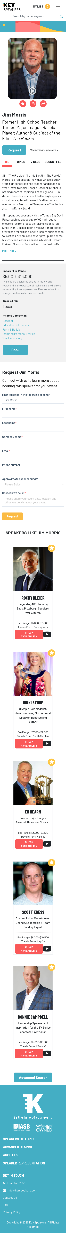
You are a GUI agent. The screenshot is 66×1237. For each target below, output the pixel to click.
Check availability (29, 634)
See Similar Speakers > (44, 150)
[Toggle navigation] (58, 6)
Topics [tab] (20, 161)
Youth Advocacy (12, 338)
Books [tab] (49, 161)
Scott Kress (33, 912)
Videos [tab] (35, 161)
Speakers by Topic (18, 1139)
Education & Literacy (16, 325)
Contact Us (10, 1197)
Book (15, 350)
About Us (10, 1155)
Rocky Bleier (33, 597)
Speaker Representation (24, 1163)
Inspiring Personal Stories (19, 333)
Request (14, 150)
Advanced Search (33, 1077)
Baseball (8, 320)
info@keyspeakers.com (22, 1190)
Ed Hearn (33, 811)
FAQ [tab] (58, 161)
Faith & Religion (12, 329)
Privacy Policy (12, 1212)
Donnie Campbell (33, 1017)
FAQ (5, 1205)
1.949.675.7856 (16, 1183)
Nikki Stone (33, 702)
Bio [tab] (7, 161)
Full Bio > (9, 251)
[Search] (34, 16)
